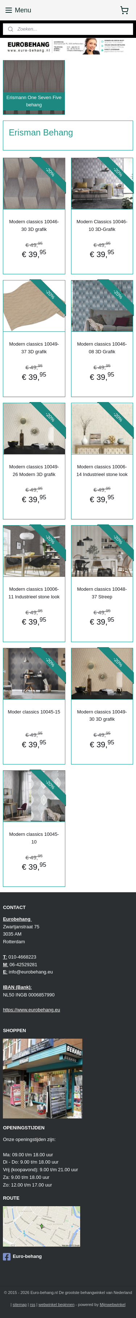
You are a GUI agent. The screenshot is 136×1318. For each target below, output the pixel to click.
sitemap (20, 1304)
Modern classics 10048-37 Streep (102, 592)
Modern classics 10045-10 (34, 838)
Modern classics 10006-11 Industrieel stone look (33, 592)
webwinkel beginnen (56, 1304)
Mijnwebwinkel (112, 1304)
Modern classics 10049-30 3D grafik (102, 715)
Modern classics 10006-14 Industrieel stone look (102, 470)
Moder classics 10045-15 (34, 711)
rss (33, 1304)
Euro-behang (22, 1256)
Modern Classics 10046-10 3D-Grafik (102, 225)
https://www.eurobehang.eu (31, 1009)
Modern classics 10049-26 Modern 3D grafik (34, 470)
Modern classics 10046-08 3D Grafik (102, 347)
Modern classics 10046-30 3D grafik (34, 225)
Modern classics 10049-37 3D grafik (34, 347)
